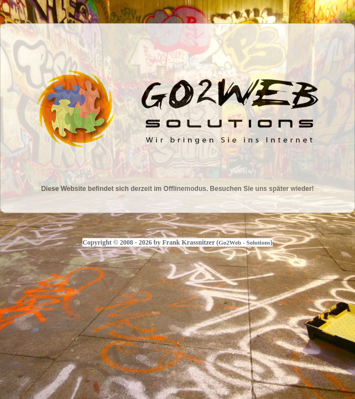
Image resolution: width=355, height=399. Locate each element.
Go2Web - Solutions (244, 242)
